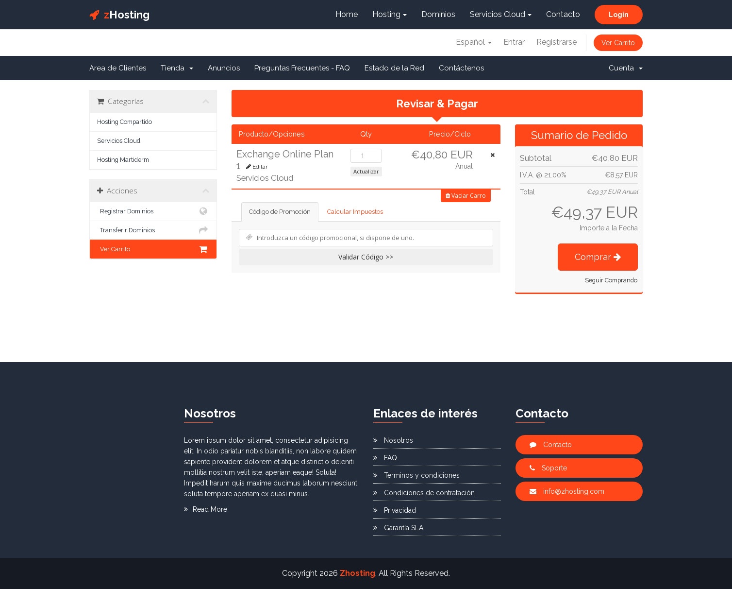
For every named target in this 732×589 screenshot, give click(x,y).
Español (474, 42)
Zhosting (357, 573)
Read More (205, 509)
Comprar (598, 257)
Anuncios (224, 68)
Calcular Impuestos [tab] (355, 211)
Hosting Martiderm (123, 159)
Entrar (514, 42)
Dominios (438, 14)
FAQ (385, 458)
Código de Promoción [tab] (280, 211)
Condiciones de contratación (424, 493)
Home (346, 14)
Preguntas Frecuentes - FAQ (302, 68)
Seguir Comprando (611, 280)
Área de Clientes (117, 68)
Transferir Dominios (153, 230)
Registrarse (556, 42)
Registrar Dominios (153, 211)
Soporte (548, 468)
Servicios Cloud (501, 14)
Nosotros (393, 440)
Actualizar (366, 171)
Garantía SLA (398, 528)
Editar (256, 166)
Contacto (563, 14)
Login (619, 14)
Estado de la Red (394, 68)
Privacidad (394, 510)
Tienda (177, 68)
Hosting (119, 14)
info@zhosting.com (567, 491)
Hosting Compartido (124, 121)
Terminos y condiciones (416, 475)
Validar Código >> (365, 256)
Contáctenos (461, 68)
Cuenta (626, 68)
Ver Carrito (618, 43)
